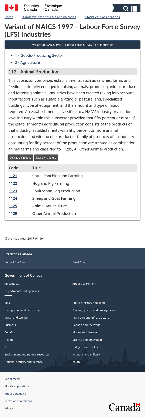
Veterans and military (86, 354)
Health (9, 339)
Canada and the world (86, 325)
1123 (13, 190)
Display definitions (20, 157)
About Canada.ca (15, 393)
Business (10, 325)
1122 (13, 183)
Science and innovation (87, 339)
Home (9, 17)
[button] (126, 8)
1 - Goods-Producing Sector (39, 55)
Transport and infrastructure (90, 317)
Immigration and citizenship (23, 310)
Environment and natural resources (27, 354)
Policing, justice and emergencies (93, 310)
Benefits (10, 332)
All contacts (12, 283)
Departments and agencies (22, 291)
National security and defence (24, 362)
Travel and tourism (17, 317)
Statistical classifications (102, 17)
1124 (13, 198)
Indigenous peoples (85, 347)
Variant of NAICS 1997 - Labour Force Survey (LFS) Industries (72, 44)
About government (84, 283)
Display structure (46, 157)
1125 (13, 205)
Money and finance (84, 332)
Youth (76, 362)
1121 (13, 175)
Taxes (8, 347)
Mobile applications (17, 386)
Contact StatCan (15, 262)
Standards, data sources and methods (49, 17)
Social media (13, 379)
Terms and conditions (18, 401)
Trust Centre (80, 262)
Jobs (7, 303)
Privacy (9, 408)
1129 (13, 213)
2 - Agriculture (27, 62)
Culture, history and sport (88, 303)
